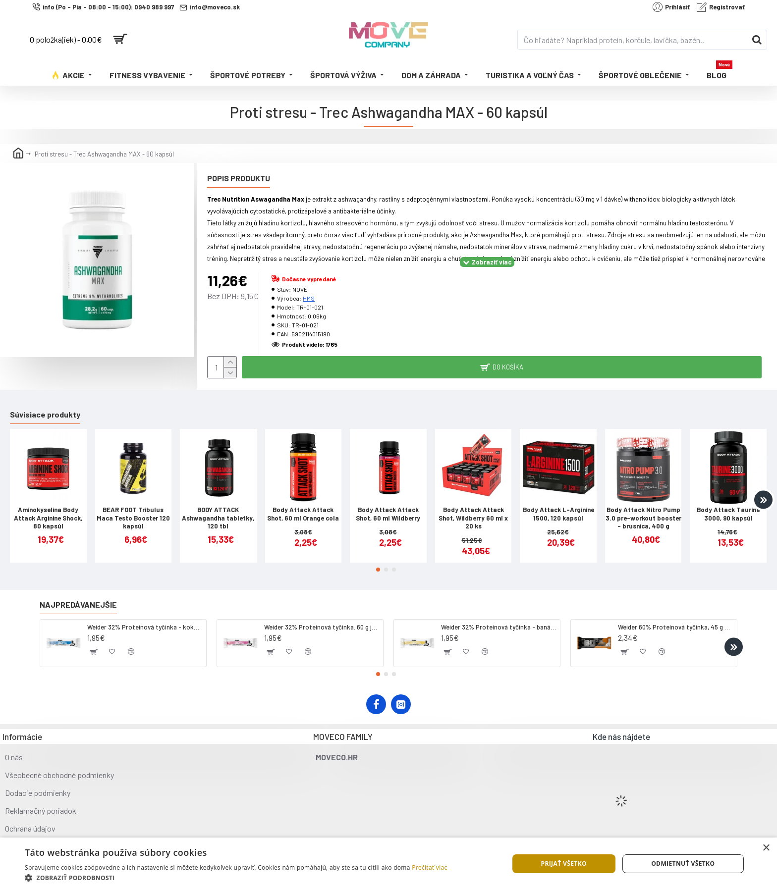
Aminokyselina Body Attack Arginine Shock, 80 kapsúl (48, 518)
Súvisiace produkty (45, 414)
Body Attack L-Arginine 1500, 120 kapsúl (558, 514)
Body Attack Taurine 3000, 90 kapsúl (728, 514)
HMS (309, 298)
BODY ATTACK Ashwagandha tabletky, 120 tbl (218, 518)
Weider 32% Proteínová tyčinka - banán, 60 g (498, 627)
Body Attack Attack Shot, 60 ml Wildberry (388, 514)
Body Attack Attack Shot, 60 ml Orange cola (303, 514)
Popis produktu (238, 178)
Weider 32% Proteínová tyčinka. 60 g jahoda (322, 627)
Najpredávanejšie (78, 604)
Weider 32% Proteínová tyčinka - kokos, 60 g (145, 627)
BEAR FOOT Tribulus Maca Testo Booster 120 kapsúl (133, 518)
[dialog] (388, 864)
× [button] (766, 848)
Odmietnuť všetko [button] (683, 863)
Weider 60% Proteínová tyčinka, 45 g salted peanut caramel (675, 627)
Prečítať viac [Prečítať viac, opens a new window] (429, 867)
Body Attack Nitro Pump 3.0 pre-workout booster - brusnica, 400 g (643, 518)
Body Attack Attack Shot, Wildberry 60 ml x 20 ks (473, 518)
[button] (763, 499)
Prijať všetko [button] (564, 863)
